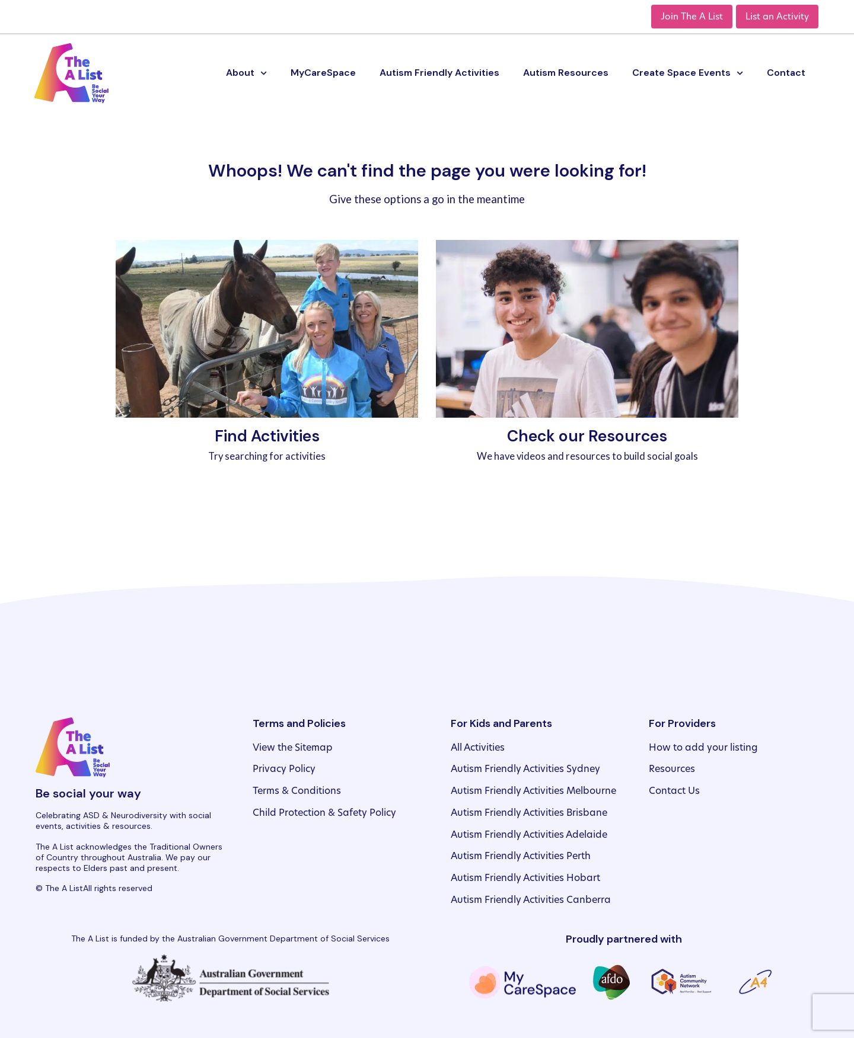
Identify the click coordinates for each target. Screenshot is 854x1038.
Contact (786, 72)
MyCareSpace (323, 72)
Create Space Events (687, 73)
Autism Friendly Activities (439, 72)
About (246, 73)
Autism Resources (565, 72)
